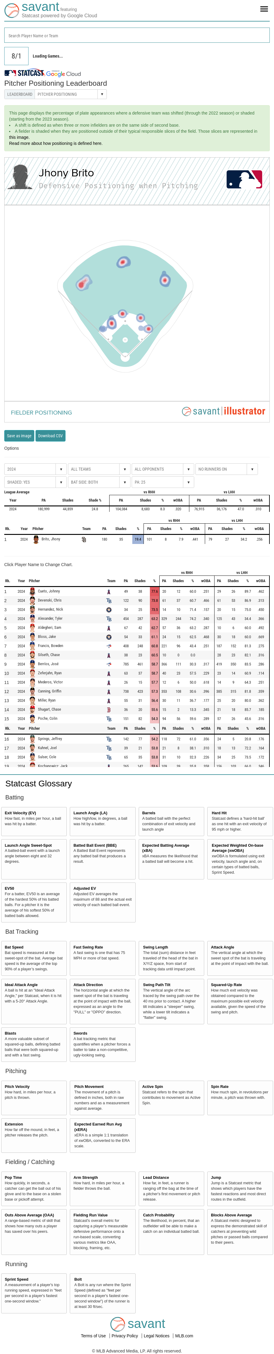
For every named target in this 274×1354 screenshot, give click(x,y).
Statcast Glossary (38, 783)
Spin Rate (219, 1087)
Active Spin (152, 1087)
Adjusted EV (84, 888)
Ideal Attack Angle (21, 985)
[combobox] (137, 35)
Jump (216, 1178)
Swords (80, 1033)
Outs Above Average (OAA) (29, 1215)
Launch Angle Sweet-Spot (28, 845)
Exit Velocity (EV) (20, 813)
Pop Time (13, 1178)
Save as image (19, 435)
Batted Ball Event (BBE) (95, 845)
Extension (14, 1124)
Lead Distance (156, 1178)
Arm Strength (85, 1178)
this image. (19, 137)
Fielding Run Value (90, 1215)
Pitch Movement (89, 1087)
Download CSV (50, 435)
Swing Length (155, 947)
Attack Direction (88, 985)
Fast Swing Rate (88, 947)
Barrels (148, 813)
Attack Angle (222, 947)
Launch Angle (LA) (90, 813)
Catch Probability (159, 1215)
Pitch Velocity (17, 1087)
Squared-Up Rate (226, 985)
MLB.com (184, 1335)
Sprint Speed (17, 1279)
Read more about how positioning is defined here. (56, 143)
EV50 (9, 888)
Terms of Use (94, 1335)
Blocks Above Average (231, 1215)
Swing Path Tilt (157, 985)
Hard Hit (219, 813)
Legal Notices (157, 1335)
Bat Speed (14, 947)
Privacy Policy (125, 1335)
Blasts (10, 1033)
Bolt (78, 1279)
